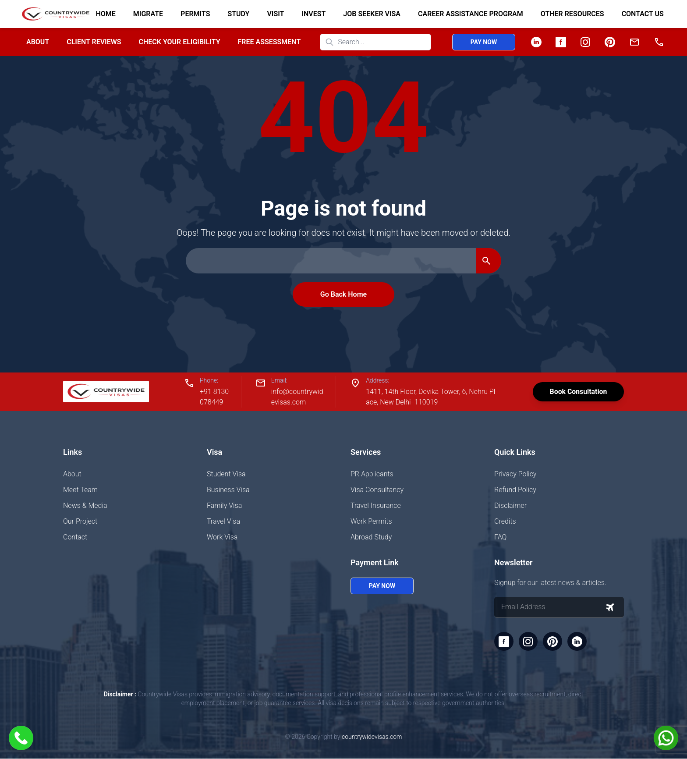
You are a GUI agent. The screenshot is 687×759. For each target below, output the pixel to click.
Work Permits (371, 521)
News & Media (85, 505)
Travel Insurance (376, 505)
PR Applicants (372, 474)
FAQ (500, 537)
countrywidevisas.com (372, 737)
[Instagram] (585, 42)
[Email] (634, 42)
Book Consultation (577, 391)
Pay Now (484, 42)
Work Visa (222, 537)
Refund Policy (515, 490)
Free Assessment (269, 42)
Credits (505, 521)
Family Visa (224, 505)
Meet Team (80, 490)
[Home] (52, 14)
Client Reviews (94, 42)
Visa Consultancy (377, 490)
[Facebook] (561, 42)
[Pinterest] (610, 42)
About (37, 42)
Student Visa (226, 474)
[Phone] (659, 42)
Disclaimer (510, 505)
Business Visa (228, 490)
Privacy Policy (515, 474)
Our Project (80, 521)
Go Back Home (343, 294)
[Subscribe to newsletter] (610, 607)
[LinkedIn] (536, 42)
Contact (75, 537)
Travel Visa (223, 521)
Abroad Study (371, 537)
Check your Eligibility (179, 42)
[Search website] (375, 42)
